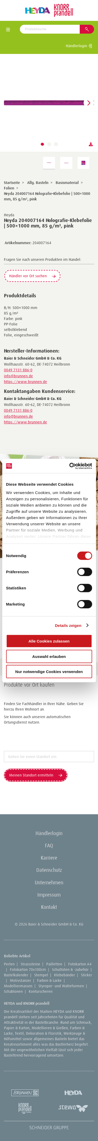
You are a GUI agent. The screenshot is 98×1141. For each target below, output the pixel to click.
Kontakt (49, 907)
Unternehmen (49, 882)
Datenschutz (49, 870)
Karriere (49, 858)
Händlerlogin (79, 46)
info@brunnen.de (18, 376)
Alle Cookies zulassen (49, 641)
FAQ (49, 845)
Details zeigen (68, 625)
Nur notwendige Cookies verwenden (49, 671)
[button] (42, 144)
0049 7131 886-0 (18, 370)
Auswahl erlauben (49, 656)
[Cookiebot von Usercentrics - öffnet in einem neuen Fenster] (70, 465)
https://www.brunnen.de (25, 381)
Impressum (49, 895)
